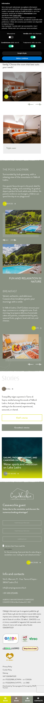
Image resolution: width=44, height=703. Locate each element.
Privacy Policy (7, 666)
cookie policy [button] (17, 15)
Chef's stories (22, 417)
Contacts (38, 699)
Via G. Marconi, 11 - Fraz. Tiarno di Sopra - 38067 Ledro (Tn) (20, 580)
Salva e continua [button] (22, 58)
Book (5, 699)
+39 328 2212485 (10, 593)
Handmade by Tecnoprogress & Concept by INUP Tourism (19, 687)
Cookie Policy (7, 670)
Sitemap (5, 673)
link (28, 622)
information (8, 549)
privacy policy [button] (27, 9)
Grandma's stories (22, 427)
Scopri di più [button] (22, 53)
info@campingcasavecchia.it (14, 587)
